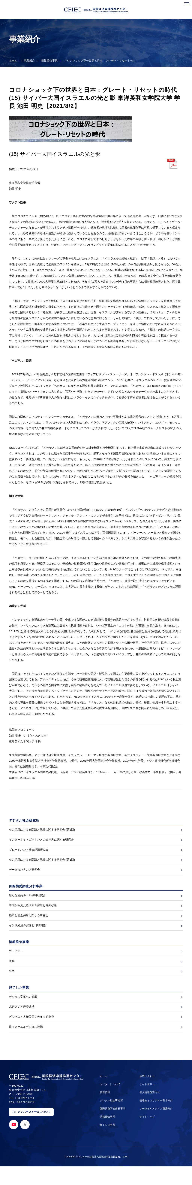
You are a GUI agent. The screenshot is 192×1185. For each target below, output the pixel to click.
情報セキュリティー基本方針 (156, 1119)
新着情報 (104, 1111)
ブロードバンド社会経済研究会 (28, 852)
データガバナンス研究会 (24, 875)
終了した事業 (107, 1143)
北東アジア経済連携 (21, 1022)
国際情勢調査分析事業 (112, 1127)
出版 (12, 984)
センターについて (110, 1102)
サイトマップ (146, 1135)
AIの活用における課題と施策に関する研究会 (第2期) (42, 830)
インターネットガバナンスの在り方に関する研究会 (41, 841)
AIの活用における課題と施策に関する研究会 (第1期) (42, 863)
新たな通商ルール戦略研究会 (27, 901)
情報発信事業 (107, 1135)
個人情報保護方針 (149, 1111)
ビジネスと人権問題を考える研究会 (31, 1033)
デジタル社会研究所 (111, 1119)
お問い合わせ (146, 1094)
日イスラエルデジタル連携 (26, 1044)
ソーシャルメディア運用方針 (156, 1127)
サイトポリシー (148, 1102)
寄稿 (12, 973)
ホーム (13, 60)
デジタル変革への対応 (23, 1011)
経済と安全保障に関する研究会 (28, 924)
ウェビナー (16, 962)
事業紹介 (29, 60)
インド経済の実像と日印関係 (27, 935)
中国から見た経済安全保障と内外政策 (33, 912)
